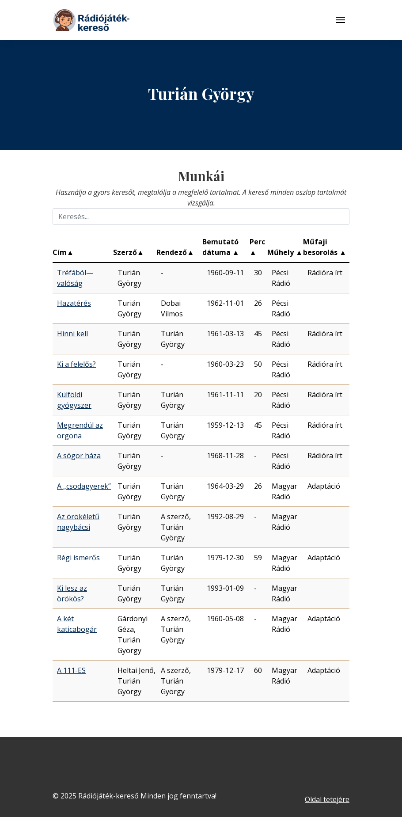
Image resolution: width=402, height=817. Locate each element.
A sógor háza (79, 455)
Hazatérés (74, 303)
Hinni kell (72, 333)
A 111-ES (71, 670)
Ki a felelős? (76, 364)
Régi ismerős (78, 557)
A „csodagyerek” (84, 486)
